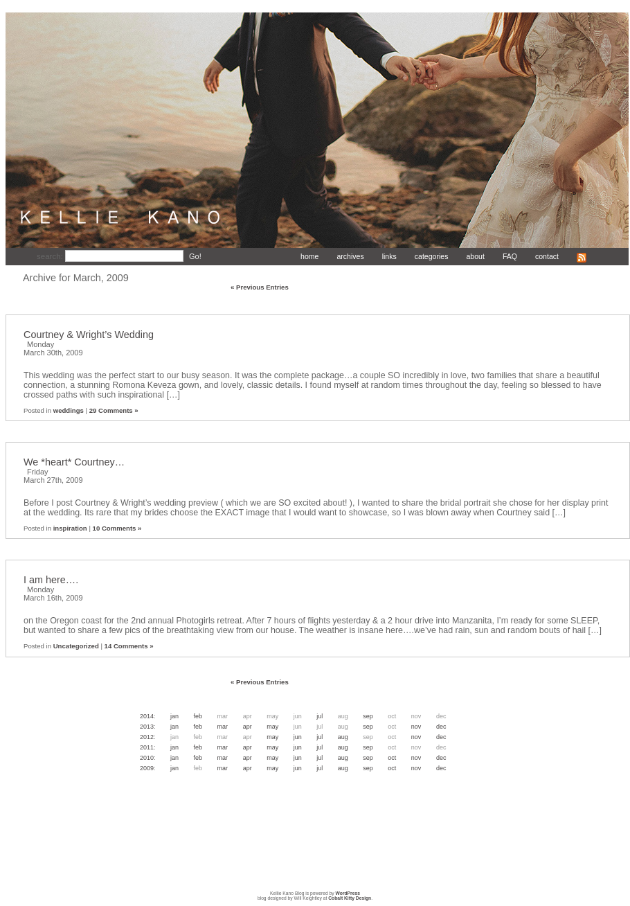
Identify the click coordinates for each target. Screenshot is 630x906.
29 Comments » (113, 410)
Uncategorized (76, 646)
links (389, 256)
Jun (298, 737)
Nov (416, 726)
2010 (147, 757)
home (309, 256)
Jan (174, 716)
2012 (147, 737)
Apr (247, 726)
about (475, 256)
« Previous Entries (260, 287)
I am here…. (51, 579)
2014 (147, 716)
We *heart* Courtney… (74, 462)
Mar (222, 726)
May (272, 726)
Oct (392, 757)
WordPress (348, 893)
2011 (147, 747)
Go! (195, 256)
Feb (198, 716)
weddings (68, 410)
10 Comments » (117, 528)
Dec (441, 726)
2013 (147, 726)
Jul (319, 716)
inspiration (70, 528)
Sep (368, 716)
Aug (343, 737)
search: (51, 256)
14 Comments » (129, 646)
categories (432, 256)
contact (547, 256)
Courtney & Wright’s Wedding (89, 334)
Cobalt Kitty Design (349, 898)
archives (349, 256)
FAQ (510, 256)
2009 (147, 768)
